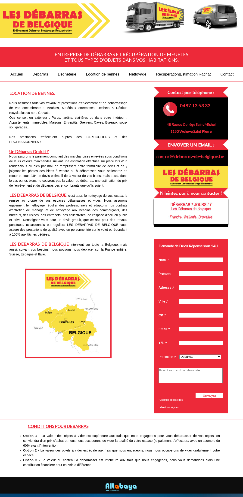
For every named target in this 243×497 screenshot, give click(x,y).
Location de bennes (102, 74)
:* (164, 260)
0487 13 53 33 (195, 105)
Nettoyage (137, 74)
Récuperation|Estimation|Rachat (183, 74)
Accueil (16, 74)
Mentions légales (169, 410)
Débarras (40, 74)
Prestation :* (167, 357)
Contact (227, 74)
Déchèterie (67, 74)
